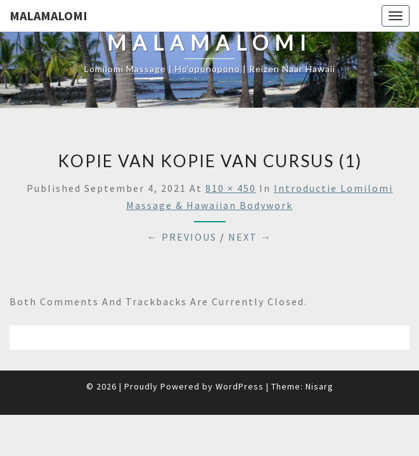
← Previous (182, 237)
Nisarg (319, 386)
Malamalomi (48, 15)
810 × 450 (230, 188)
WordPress (240, 386)
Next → (250, 237)
